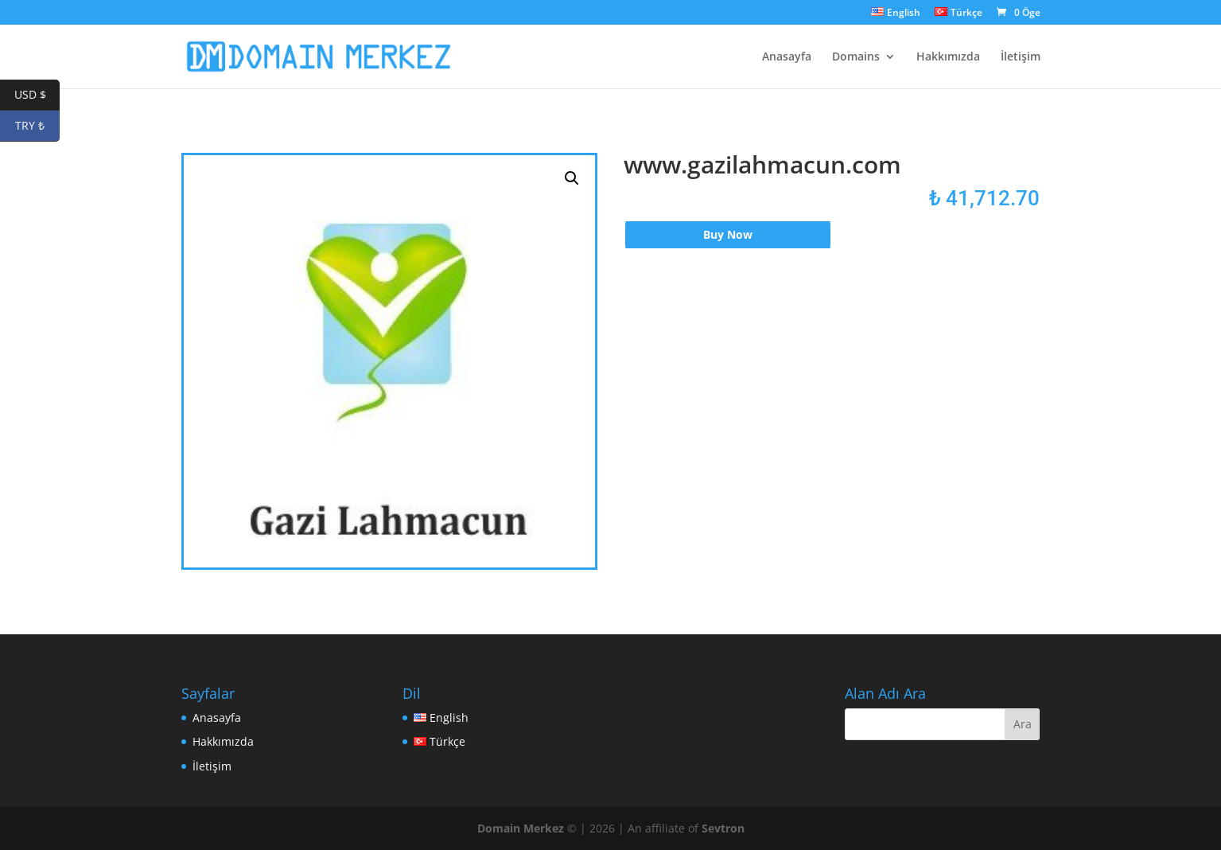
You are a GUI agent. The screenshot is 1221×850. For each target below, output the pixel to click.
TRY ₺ (37, 126)
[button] (572, 178)
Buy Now (727, 234)
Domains (856, 57)
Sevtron (723, 828)
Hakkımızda (948, 57)
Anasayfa (786, 57)
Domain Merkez (520, 828)
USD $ (37, 95)
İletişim (1020, 57)
